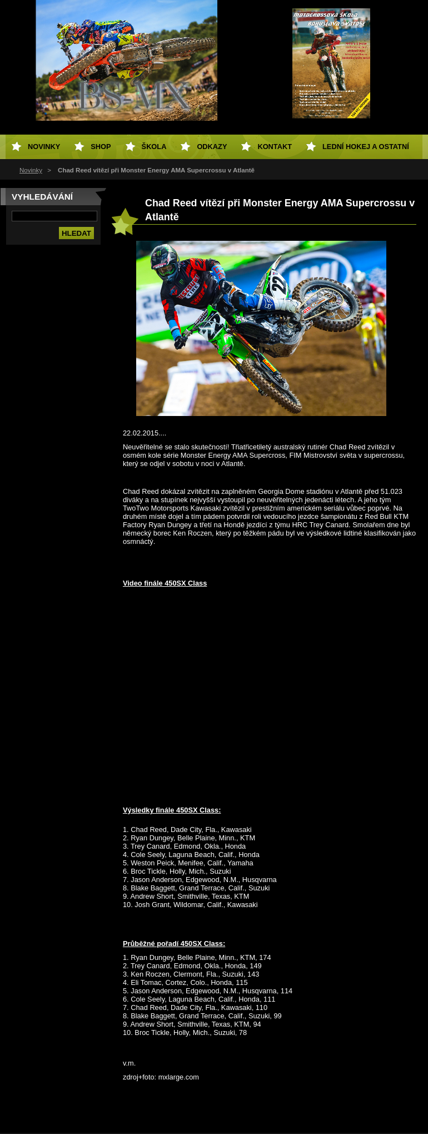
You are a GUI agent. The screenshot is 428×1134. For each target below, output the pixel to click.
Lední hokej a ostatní (365, 146)
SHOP (101, 146)
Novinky (30, 170)
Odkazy (212, 146)
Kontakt (274, 146)
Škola (154, 146)
